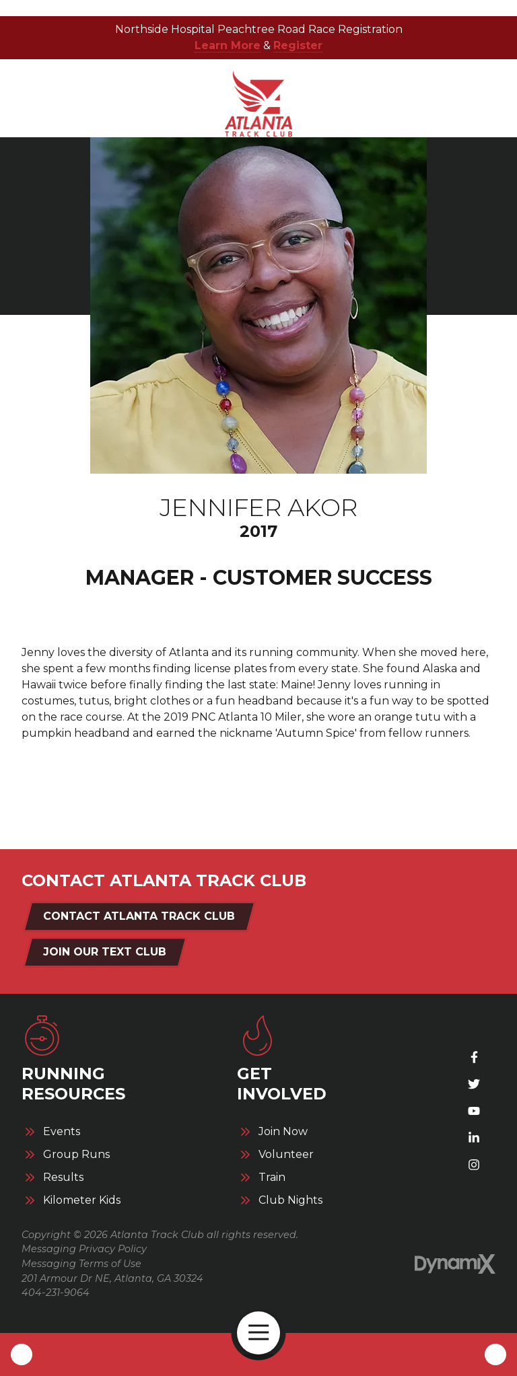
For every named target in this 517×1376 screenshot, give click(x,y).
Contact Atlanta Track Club (139, 916)
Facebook (473, 1057)
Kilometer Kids (81, 1200)
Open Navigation (264, 1333)
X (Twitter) (473, 1084)
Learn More (228, 45)
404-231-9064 (56, 1293)
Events (61, 1132)
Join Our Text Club (104, 951)
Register (297, 45)
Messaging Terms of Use (81, 1264)
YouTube (473, 1110)
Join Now (283, 1132)
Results (63, 1177)
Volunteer (286, 1155)
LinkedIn (473, 1137)
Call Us (21, 1354)
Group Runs (76, 1155)
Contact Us (495, 1354)
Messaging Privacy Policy (84, 1249)
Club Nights (290, 1200)
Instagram (473, 1164)
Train (271, 1177)
